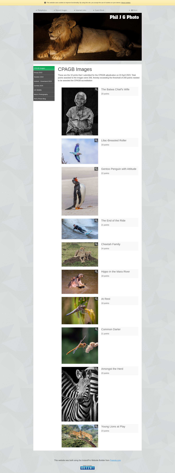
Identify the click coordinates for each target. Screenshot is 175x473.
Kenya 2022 (38, 72)
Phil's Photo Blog (40, 99)
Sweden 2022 (39, 77)
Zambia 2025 (38, 86)
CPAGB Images (39, 68)
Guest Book (99, 10)
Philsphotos (42, 10)
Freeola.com (115, 460)
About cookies (125, 3)
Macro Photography (41, 94)
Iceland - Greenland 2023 (43, 81)
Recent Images (61, 10)
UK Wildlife (38, 90)
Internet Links (81, 10)
